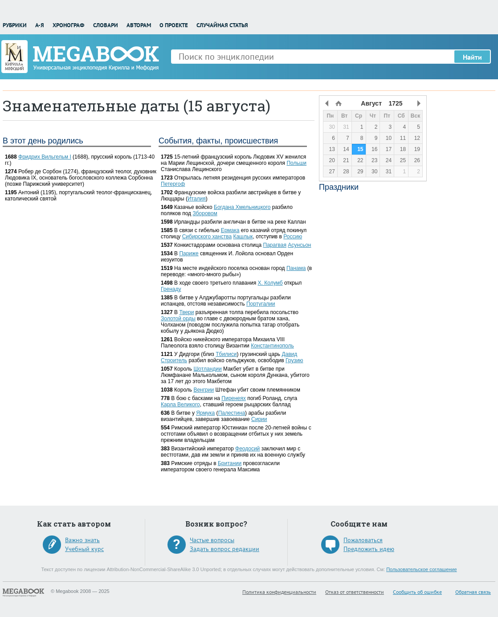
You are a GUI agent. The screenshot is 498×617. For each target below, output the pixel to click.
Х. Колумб (270, 283)
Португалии (260, 304)
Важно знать (82, 540)
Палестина (231, 413)
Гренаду (171, 289)
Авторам (139, 25)
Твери (186, 312)
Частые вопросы (212, 540)
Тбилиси (226, 354)
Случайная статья (222, 25)
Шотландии (207, 369)
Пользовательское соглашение (421, 569)
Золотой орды (178, 318)
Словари (105, 25)
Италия (197, 199)
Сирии (259, 419)
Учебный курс (84, 549)
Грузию (294, 360)
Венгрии (203, 390)
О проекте (173, 25)
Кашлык (243, 236)
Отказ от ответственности (354, 591)
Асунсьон (299, 245)
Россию (292, 236)
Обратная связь (473, 591)
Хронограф (68, 25)
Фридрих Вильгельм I (44, 157)
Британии (229, 463)
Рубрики (15, 25)
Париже (188, 253)
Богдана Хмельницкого (242, 207)
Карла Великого (180, 404)
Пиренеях (233, 398)
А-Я (39, 25)
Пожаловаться (363, 540)
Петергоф (173, 184)
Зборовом (204, 213)
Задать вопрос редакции (224, 549)
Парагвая (274, 245)
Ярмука (205, 413)
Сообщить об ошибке (417, 591)
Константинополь (272, 346)
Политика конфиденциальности (279, 591)
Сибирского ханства (207, 236)
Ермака (230, 230)
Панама (296, 268)
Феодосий (247, 448)
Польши (296, 163)
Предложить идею (368, 549)
